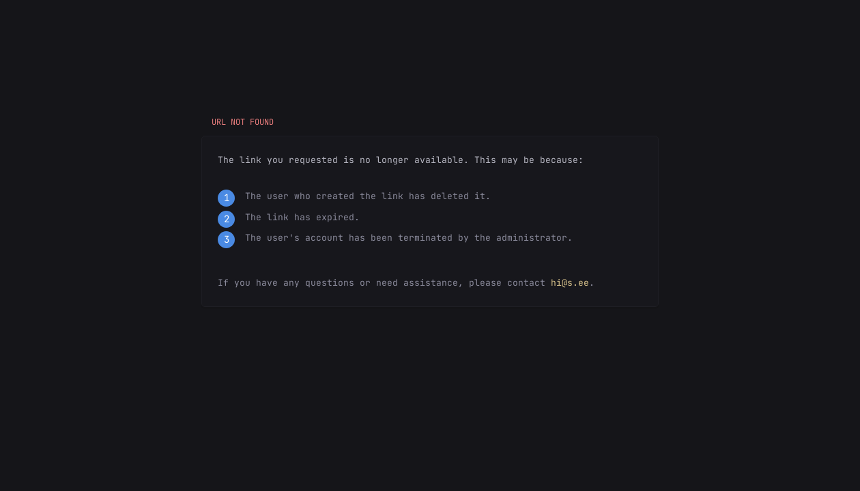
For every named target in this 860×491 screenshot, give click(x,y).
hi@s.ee (570, 282)
